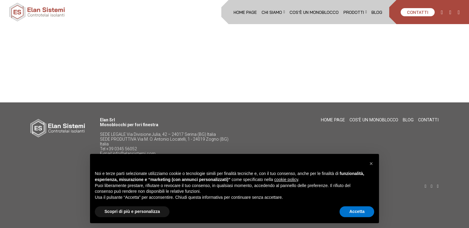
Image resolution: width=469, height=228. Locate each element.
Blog (376, 12)
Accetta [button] (357, 211)
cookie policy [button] (286, 179)
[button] (371, 163)
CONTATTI (417, 12)
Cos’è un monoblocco (314, 12)
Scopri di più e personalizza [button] (132, 211)
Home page (245, 12)
